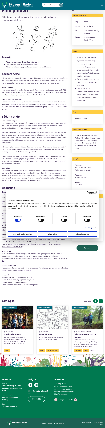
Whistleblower (98, 422)
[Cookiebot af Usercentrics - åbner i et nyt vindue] (88, 192)
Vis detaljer (89, 228)
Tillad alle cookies (82, 234)
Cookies (100, 424)
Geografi (78, 350)
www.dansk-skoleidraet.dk (12, 247)
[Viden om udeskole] (13, 395)
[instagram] (36, 385)
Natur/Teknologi (52, 350)
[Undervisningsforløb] (17, 326)
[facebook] (30, 385)
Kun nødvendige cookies (22, 234)
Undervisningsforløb (9, 307)
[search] (61, 5)
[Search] (51, 5)
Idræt (7, 350)
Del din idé (36, 399)
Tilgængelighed (86, 422)
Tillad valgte (52, 234)
